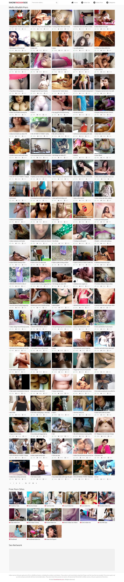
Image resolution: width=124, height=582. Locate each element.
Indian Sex (85, 2)
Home (74, 2)
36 (26, 483)
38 (33, 483)
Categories (110, 2)
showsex (18, 2)
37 (29, 483)
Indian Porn (98, 2)
